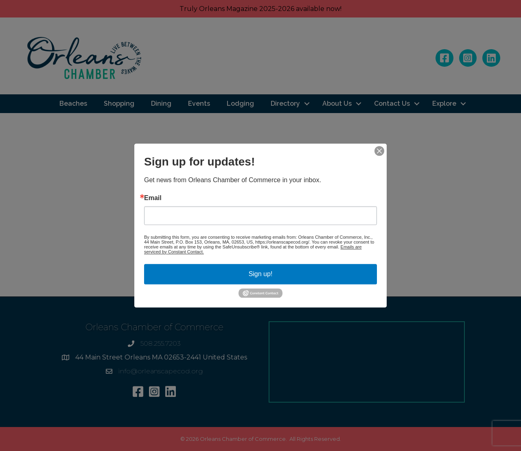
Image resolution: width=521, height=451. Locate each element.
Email (153, 198)
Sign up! (261, 273)
